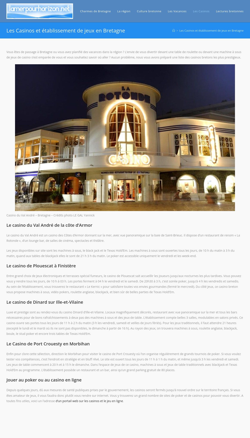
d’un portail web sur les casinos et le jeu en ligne (89, 401)
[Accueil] (173, 30)
